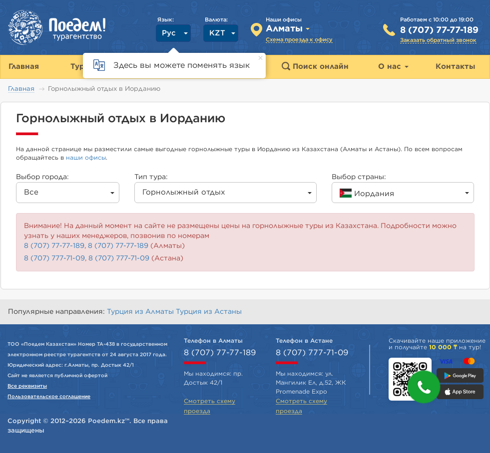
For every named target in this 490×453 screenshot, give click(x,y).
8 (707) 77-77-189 (439, 30)
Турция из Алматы (141, 311)
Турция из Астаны (209, 311)
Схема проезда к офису (299, 39)
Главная (21, 89)
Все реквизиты (27, 386)
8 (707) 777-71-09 (54, 258)
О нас (393, 66)
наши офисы (86, 158)
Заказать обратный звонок (438, 40)
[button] (424, 387)
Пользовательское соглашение (48, 396)
